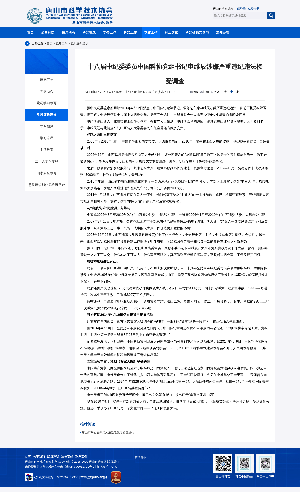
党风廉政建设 (79, 43)
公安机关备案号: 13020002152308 (51, 477)
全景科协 (47, 32)
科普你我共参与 (197, 32)
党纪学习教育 (47, 103)
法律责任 (67, 456)
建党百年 (46, 79)
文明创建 (46, 126)
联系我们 (81, 456)
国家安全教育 (47, 173)
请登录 (241, 8)
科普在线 (89, 32)
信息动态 (68, 32)
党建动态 (46, 91)
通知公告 (222, 32)
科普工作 (130, 32)
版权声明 (53, 456)
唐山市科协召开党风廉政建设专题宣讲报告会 (109, 432)
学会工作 (109, 32)
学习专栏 (46, 138)
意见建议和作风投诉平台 (46, 185)
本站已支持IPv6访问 (93, 477)
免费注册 (253, 8)
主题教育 (46, 149)
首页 (30, 32)
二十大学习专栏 (46, 161)
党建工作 (151, 32)
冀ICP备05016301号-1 (80, 466)
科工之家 (171, 32)
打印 (206, 92)
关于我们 (39, 456)
